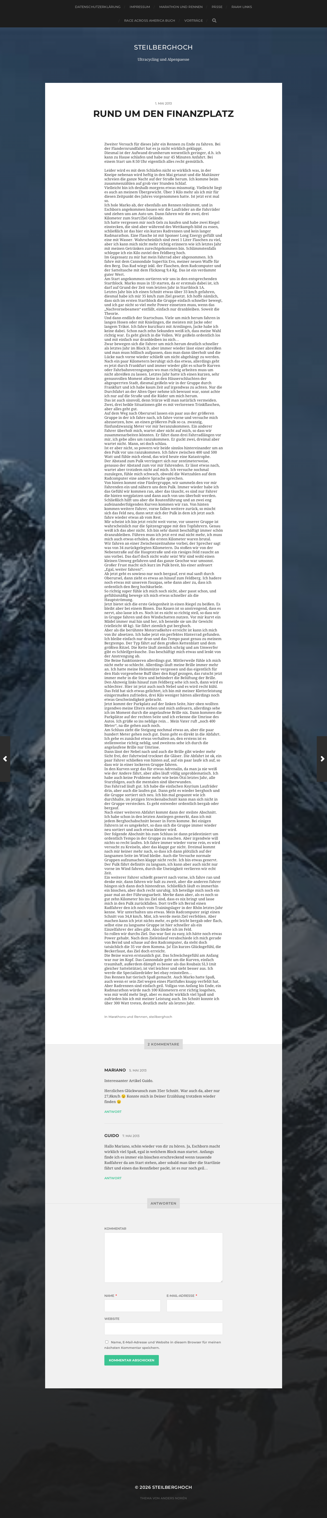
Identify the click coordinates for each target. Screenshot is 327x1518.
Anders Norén (174, 1498)
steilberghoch (163, 47)
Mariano (115, 1070)
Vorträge (193, 20)
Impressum (140, 7)
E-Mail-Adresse (182, 1296)
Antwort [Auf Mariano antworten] (112, 1112)
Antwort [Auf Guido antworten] (112, 1178)
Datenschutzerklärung (98, 7)
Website (111, 1319)
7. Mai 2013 (130, 1136)
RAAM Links (242, 7)
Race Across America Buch (149, 20)
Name (110, 1296)
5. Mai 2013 (138, 1070)
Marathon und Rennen (181, 7)
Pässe (217, 7)
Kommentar (115, 1228)
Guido (111, 1135)
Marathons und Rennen (127, 1017)
